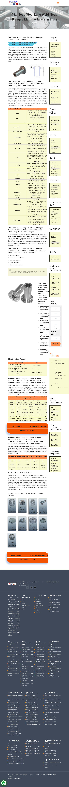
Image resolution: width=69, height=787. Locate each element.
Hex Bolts (53, 140)
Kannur (18, 418)
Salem (38, 402)
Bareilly (47, 412)
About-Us (38, 599)
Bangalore (31, 415)
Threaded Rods (26, 605)
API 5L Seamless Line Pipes (15, 741)
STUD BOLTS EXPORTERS (56, 401)
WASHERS (54, 229)
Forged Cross (55, 49)
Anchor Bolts (55, 146)
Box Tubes (54, 129)
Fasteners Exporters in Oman (54, 470)
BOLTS (53, 135)
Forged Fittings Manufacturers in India (54, 643)
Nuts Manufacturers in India (27, 643)
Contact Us (38, 612)
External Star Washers (55, 240)
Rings (23, 609)
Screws (24, 603)
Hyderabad (31, 400)
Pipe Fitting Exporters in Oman (54, 446)
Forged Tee (54, 46)
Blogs (37, 610)
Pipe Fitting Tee (55, 72)
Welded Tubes (55, 124)
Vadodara (31, 418)
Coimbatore (12, 418)
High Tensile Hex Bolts (54, 149)
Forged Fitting (53, 38)
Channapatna (25, 412)
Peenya (12, 412)
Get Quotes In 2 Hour (27, 430)
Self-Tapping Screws (54, 190)
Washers (24, 607)
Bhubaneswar (12, 407)
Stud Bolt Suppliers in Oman (54, 419)
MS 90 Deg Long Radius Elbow (16, 760)
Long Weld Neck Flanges (55, 101)
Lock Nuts (53, 167)
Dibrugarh (31, 416)
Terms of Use (12, 778)
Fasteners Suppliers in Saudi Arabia (54, 465)
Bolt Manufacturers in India (13, 643)
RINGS (53, 252)
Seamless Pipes (55, 118)
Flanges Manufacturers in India (41, 643)
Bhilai (31, 420)
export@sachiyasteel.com (52, 582)
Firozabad (25, 407)
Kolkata (39, 400)
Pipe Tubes (38, 607)
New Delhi (12, 402)
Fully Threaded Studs (55, 210)
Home (37, 597)
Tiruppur (19, 404)
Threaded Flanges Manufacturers (33, 527)
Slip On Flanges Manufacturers (13, 509)
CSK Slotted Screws (54, 198)
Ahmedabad (19, 402)
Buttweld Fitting (54, 63)
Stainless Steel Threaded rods (55, 294)
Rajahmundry (47, 404)
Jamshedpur (25, 420)
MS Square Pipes (12, 743)
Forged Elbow (55, 44)
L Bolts (53, 152)
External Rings (55, 259)
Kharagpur (31, 412)
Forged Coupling (53, 55)
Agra (12, 420)
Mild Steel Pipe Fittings (14, 761)
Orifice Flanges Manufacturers (13, 544)
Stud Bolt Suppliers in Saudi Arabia (54, 414)
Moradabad (39, 415)
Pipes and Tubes (52, 111)
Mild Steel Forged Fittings (14, 751)
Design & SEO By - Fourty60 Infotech (46, 774)
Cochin (25, 409)
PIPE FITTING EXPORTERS (56, 427)
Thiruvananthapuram (39, 404)
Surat (31, 402)
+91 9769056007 (17, 426)
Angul (38, 416)
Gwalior (47, 416)
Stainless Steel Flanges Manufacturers (22, 493)
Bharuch (47, 407)
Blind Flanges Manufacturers (13, 527)
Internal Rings (55, 256)
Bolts (23, 599)
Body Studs (54, 222)
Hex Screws (54, 187)
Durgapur (47, 409)
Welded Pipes (54, 122)
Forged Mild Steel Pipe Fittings (16, 763)
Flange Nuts (54, 175)
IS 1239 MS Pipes (12, 747)
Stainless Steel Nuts (55, 279)
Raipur (18, 409)
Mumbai (19, 400)
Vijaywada (18, 407)
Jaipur (25, 402)
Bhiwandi (12, 404)
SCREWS (54, 180)
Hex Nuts (53, 162)
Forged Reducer (53, 52)
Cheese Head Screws (54, 194)
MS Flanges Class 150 (13, 756)
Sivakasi (25, 404)
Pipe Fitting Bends (54, 79)
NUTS (52, 158)
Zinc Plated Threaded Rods (55, 219)
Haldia (18, 415)
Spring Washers (53, 237)
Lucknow (39, 420)
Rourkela (25, 415)
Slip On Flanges (55, 91)
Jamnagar (31, 404)
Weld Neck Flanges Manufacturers (23, 509)
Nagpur (25, 418)
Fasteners (38, 601)
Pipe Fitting (38, 603)
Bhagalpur (18, 420)
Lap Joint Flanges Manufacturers (23, 527)
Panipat (39, 409)
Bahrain (12, 461)
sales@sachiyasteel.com (39, 426)
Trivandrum (18, 416)
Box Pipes (53, 127)
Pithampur (25, 416)
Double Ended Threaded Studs (55, 215)
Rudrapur (39, 418)
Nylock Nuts (54, 169)
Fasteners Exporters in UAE (54, 460)
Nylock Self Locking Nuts (54, 172)
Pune (47, 400)
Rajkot (38, 407)
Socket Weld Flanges (54, 98)
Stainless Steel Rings (55, 290)
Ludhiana (31, 409)
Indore (46, 415)
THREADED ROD (55, 204)
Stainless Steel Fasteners (55, 268)
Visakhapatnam (12, 416)
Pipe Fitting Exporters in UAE (54, 436)
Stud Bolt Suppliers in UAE (54, 409)
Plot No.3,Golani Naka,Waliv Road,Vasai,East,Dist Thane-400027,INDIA (60, 375)
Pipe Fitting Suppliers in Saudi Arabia (54, 441)
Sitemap (19, 778)
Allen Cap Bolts (53, 143)
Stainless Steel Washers (55, 287)
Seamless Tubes (55, 120)
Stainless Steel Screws (55, 283)
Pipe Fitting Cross (54, 75)
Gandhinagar (47, 402)
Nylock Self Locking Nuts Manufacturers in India (27, 661)
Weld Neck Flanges (54, 94)
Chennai (25, 400)
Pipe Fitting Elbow (54, 70)
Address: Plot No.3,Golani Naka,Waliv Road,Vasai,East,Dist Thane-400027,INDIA (54, 601)
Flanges (54, 86)
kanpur (47, 420)
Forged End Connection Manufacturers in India (55, 675)
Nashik (38, 412)
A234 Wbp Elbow (12, 745)
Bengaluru (12, 400)
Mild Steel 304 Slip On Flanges (16, 758)
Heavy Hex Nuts (55, 165)
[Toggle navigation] (55, 3)
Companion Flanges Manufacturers (44, 527)
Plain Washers (55, 234)
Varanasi (12, 415)
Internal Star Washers (55, 244)
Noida (46, 418)
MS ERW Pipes (11, 749)
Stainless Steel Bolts (55, 276)
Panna (12, 409)
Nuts (23, 601)
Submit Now (56, 344)
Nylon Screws (55, 185)
